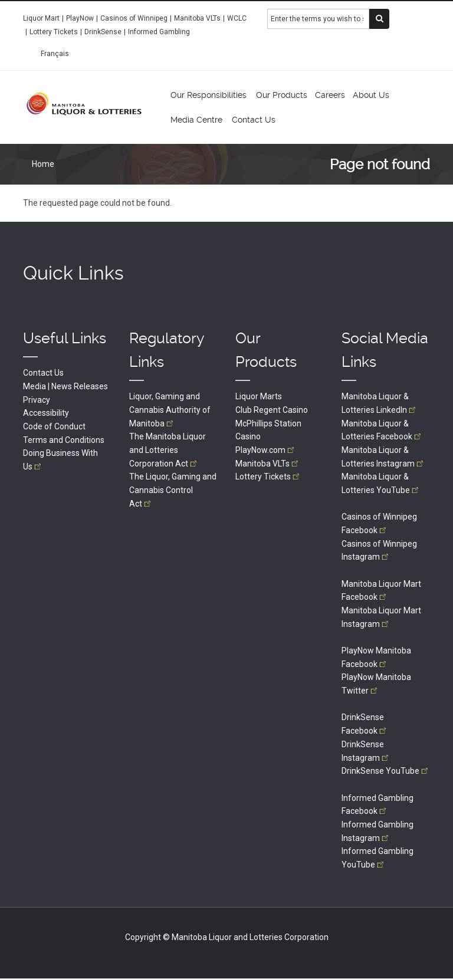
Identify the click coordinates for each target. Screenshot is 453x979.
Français (55, 54)
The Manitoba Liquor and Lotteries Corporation (167, 450)
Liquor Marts (258, 396)
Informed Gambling (159, 32)
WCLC (237, 18)
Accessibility (46, 413)
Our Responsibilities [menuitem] (208, 95)
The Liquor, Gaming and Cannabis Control (172, 490)
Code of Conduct (54, 426)
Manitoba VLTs (197, 18)
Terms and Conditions (63, 440)
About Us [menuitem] (371, 95)
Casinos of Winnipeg (134, 18)
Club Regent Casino (271, 410)
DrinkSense (103, 32)
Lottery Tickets (53, 32)
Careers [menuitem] (330, 95)
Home (43, 164)
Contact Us (43, 372)
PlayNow (80, 18)
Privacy (36, 400)
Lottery (268, 476)
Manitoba (267, 463)
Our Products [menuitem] (281, 95)
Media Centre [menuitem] (196, 119)
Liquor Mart (41, 18)
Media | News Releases (65, 386)
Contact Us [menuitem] (253, 119)
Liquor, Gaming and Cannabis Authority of (170, 410)
